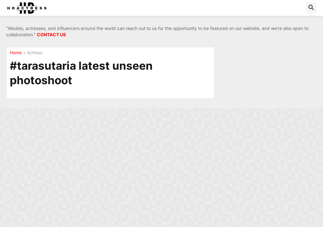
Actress (34, 52)
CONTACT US (51, 34)
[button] (311, 8)
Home (16, 52)
